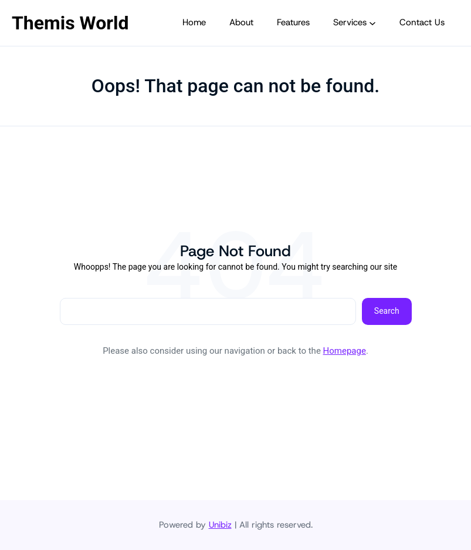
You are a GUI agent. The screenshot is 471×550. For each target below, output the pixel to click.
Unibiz (220, 525)
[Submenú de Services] (372, 22)
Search (386, 311)
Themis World (70, 23)
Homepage (344, 351)
